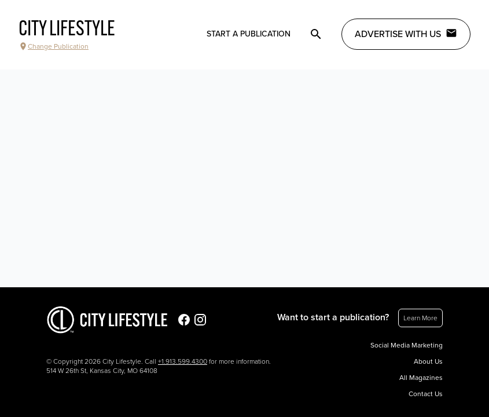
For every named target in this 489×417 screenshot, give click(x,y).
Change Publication (54, 46)
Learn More (420, 318)
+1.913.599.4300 (182, 361)
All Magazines (421, 378)
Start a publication (249, 34)
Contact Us (426, 394)
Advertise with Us (406, 33)
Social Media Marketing (406, 345)
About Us (428, 361)
